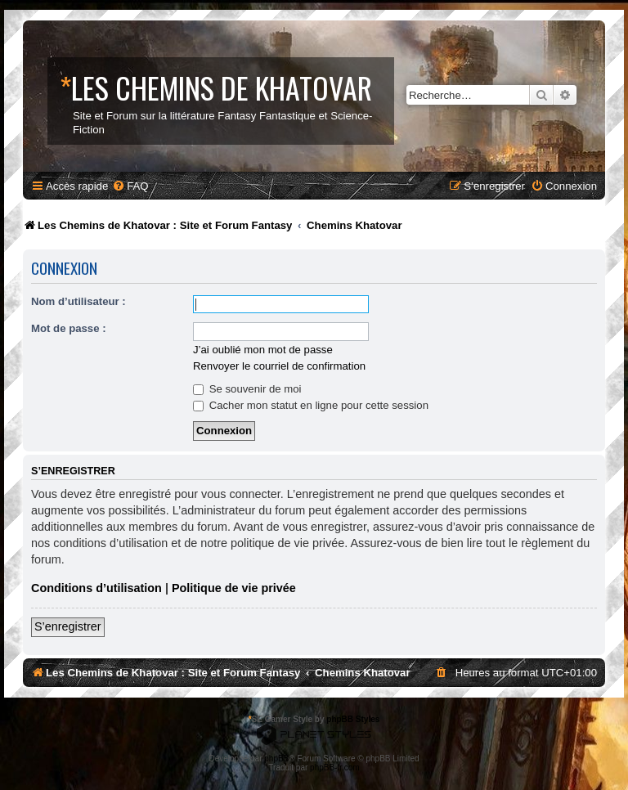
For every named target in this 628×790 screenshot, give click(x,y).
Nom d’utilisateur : (78, 301)
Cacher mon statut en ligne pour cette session (310, 405)
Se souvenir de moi (247, 389)
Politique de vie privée (234, 588)
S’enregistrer (67, 626)
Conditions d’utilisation (96, 588)
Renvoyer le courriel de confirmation (279, 366)
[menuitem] (130, 186)
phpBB (276, 758)
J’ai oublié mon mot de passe (263, 349)
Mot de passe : (68, 328)
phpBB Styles (352, 719)
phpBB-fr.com (335, 767)
